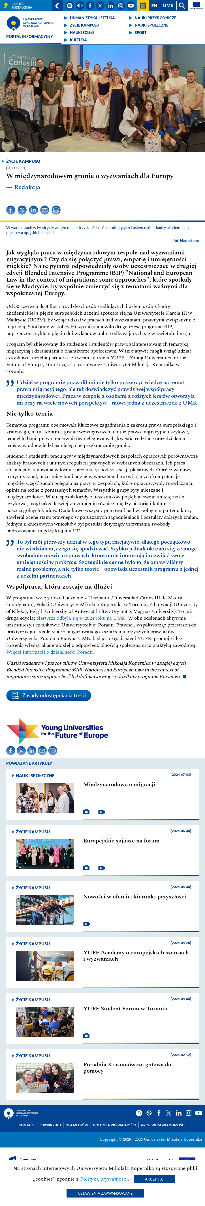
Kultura (78, 40)
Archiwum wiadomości (163, 1125)
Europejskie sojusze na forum (121, 841)
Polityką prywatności (104, 1179)
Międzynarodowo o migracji (119, 784)
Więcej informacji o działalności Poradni (50, 652)
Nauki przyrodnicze (155, 18)
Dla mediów (77, 1125)
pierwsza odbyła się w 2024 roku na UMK (80, 618)
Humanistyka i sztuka (92, 18)
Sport (141, 32)
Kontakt (27, 1125)
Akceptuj (154, 1179)
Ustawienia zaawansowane (105, 1193)
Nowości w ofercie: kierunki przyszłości (134, 897)
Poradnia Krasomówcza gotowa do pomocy (127, 1068)
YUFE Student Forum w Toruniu (125, 1009)
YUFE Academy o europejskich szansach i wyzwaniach (136, 956)
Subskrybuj (50, 1125)
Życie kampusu (84, 25)
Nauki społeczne (151, 25)
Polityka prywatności (114, 1125)
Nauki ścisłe (82, 32)
